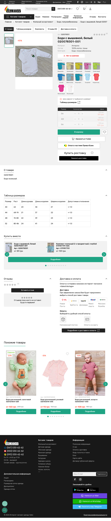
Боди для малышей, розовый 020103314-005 (52, 404)
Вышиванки (42, 459)
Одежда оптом (9, 492)
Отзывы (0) (52, 161)
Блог (64, 2)
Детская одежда (44, 450)
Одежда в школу (44, 464)
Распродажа (56, 18)
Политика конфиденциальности (95, 518)
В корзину (78, 126)
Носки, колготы (44, 473)
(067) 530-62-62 (14, 451)
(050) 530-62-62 (14, 454)
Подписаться (101, 477)
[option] (9, 35)
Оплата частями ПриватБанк (79, 140)
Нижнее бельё (43, 470)
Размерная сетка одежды (13, 487)
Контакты (102, 18)
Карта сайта (77, 461)
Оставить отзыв (27, 293)
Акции (37, 18)
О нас (75, 450)
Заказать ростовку (79, 153)
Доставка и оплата (68, 161)
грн (86, 2)
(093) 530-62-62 (14, 458)
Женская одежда (44, 453)
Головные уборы (44, 467)
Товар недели (66, 17)
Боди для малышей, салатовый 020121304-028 (19, 404)
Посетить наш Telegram (90, 510)
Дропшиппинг (57, 2)
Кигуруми (42, 461)
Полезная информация (78, 17)
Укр (99, 2)
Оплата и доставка (80, 453)
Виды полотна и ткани (81, 456)
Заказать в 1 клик (78, 133)
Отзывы (93, 18)
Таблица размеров (70, 97)
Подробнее (55, 262)
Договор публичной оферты (83, 464)
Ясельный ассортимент (47, 447)
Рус (104, 2)
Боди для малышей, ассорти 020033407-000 (86, 404)
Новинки (45, 18)
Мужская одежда (44, 456)
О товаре (8, 161)
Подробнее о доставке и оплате (83, 333)
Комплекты (39, 161)
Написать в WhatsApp (90, 504)
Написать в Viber (90, 499)
